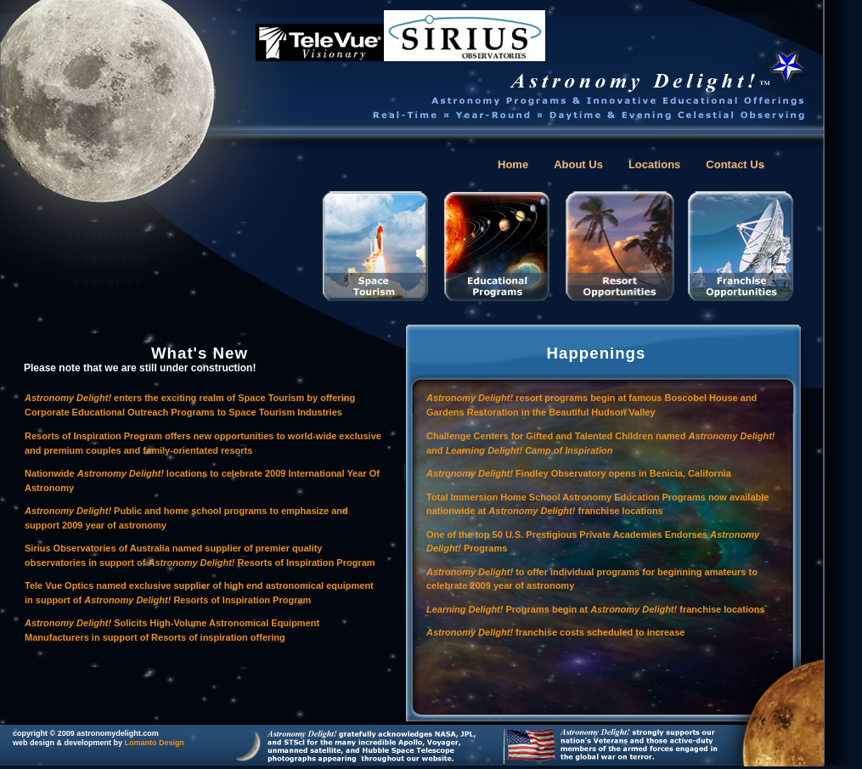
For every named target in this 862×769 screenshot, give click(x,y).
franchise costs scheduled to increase (599, 632)
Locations (654, 164)
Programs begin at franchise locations (595, 609)
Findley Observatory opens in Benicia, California (578, 473)
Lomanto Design (155, 742)
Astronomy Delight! (471, 572)
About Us (578, 164)
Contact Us (735, 164)
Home (513, 164)
